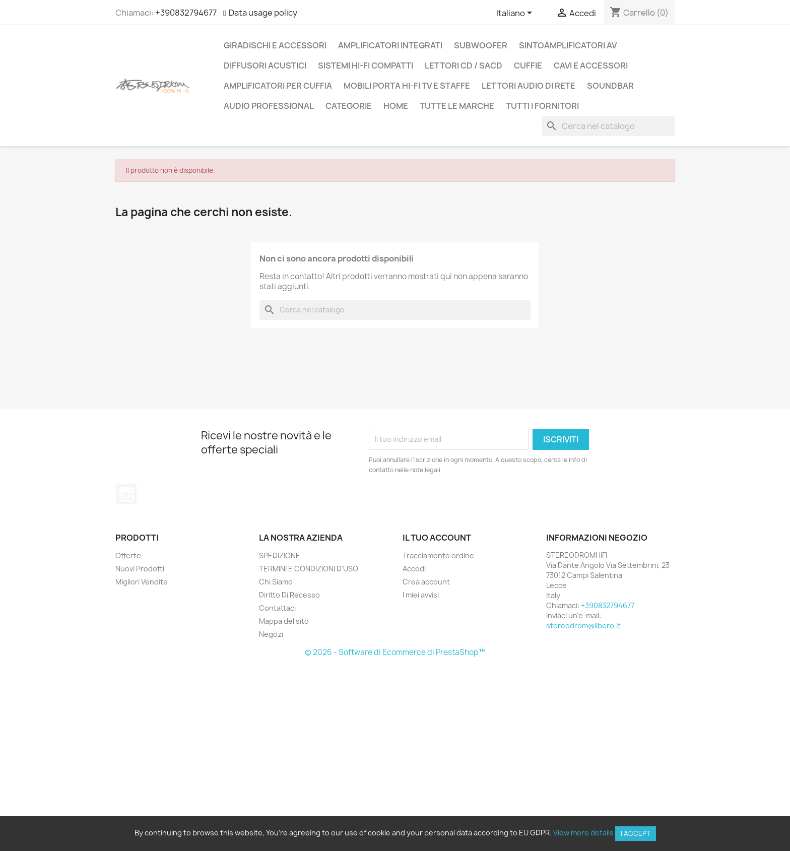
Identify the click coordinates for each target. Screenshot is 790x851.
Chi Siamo (276, 581)
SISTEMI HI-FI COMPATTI (365, 65)
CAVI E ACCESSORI (591, 65)
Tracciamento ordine (438, 555)
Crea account (426, 581)
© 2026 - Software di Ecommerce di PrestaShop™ (395, 652)
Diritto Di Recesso (289, 595)
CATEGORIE (348, 105)
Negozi (271, 634)
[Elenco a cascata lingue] (516, 14)
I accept (635, 833)
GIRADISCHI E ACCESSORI (275, 45)
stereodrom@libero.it (583, 625)
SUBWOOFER (480, 45)
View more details (583, 832)
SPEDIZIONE (279, 555)
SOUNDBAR (610, 85)
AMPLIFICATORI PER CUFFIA (278, 85)
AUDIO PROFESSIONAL (269, 105)
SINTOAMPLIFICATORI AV (568, 45)
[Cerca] (608, 126)
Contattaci (277, 608)
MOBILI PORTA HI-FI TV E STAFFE (407, 85)
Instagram (126, 494)
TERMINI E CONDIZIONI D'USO (308, 568)
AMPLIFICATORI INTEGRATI (390, 45)
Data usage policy (263, 12)
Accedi (414, 568)
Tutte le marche (457, 105)
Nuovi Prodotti (139, 568)
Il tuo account (437, 537)
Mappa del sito (284, 621)
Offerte (128, 555)
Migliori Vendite (141, 581)
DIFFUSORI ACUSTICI (265, 65)
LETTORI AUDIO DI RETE (528, 85)
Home (395, 105)
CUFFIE (528, 65)
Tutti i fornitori (542, 105)
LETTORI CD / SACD (463, 65)
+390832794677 (186, 12)
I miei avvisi (421, 595)
